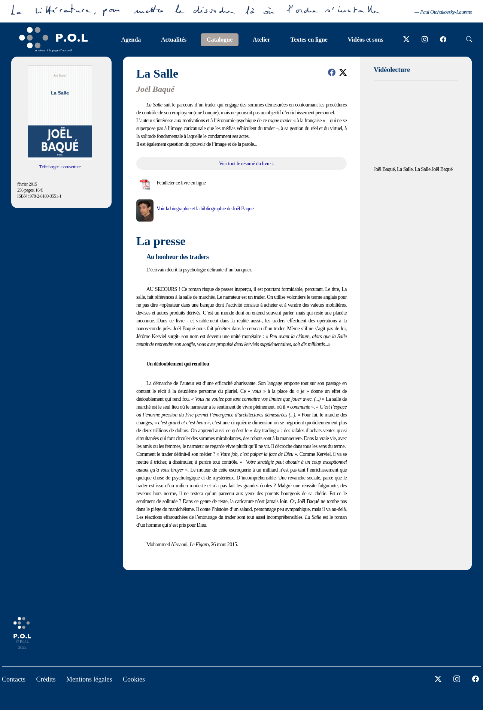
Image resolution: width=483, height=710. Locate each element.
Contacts (13, 679)
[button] (331, 72)
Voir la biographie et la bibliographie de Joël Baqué (205, 208)
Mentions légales (89, 679)
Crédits (46, 679)
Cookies (134, 679)
